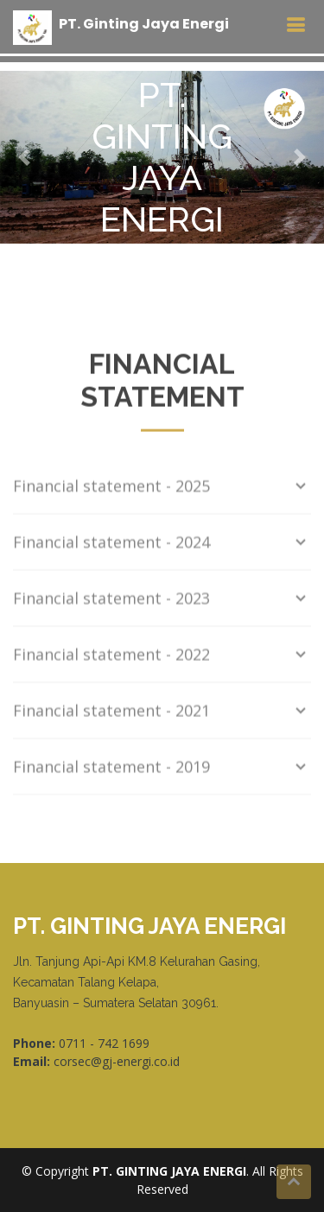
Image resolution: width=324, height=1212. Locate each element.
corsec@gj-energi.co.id (117, 1061)
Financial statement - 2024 (162, 545)
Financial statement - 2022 (162, 657)
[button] (24, 157)
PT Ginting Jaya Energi (144, 24)
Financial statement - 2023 (162, 601)
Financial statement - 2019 (162, 769)
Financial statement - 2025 (162, 489)
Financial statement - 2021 (162, 713)
